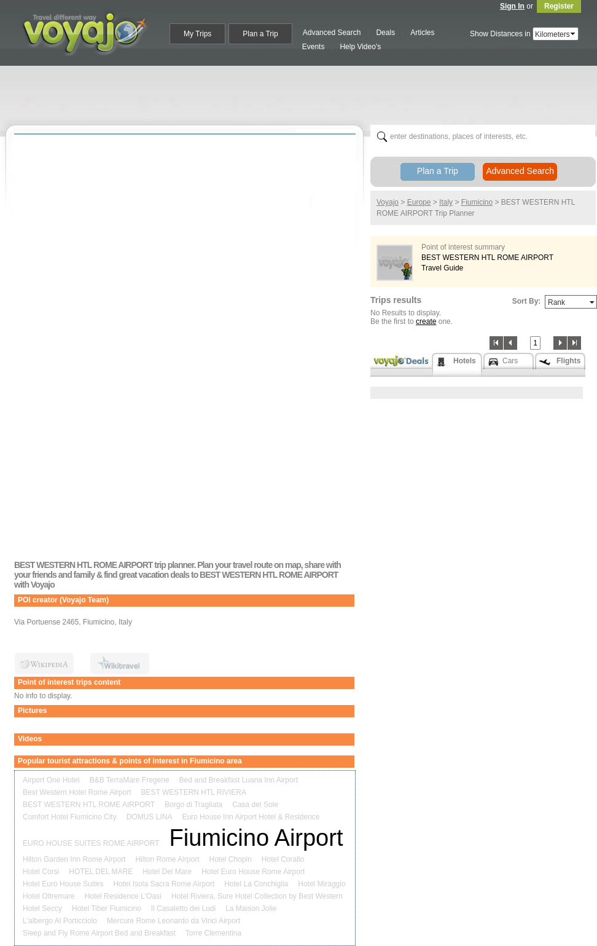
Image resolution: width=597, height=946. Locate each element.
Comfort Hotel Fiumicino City (70, 817)
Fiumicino (477, 202)
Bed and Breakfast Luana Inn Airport (238, 780)
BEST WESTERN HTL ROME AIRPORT (89, 804)
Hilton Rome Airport (167, 859)
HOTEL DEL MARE (101, 871)
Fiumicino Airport (256, 838)
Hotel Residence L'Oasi (123, 896)
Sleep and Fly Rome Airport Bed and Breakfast (99, 933)
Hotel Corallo (283, 859)
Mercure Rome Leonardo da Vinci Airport (173, 920)
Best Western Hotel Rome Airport (77, 792)
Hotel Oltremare (49, 896)
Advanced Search (520, 171)
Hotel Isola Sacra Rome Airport (163, 884)
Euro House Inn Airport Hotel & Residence (250, 817)
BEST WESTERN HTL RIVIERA (193, 792)
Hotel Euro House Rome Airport (253, 871)
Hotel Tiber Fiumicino (106, 908)
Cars (510, 361)
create (426, 321)
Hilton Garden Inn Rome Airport (74, 859)
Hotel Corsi (41, 871)
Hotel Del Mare (167, 871)
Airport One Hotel (51, 780)
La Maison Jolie (250, 908)
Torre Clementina (213, 933)
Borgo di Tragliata (193, 804)
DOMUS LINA (150, 817)
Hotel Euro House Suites (63, 884)
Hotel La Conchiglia (256, 884)
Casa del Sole (255, 804)
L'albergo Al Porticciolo (60, 920)
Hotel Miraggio (321, 884)
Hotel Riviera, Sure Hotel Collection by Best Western (257, 896)
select (574, 34)
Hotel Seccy (42, 908)
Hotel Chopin (230, 859)
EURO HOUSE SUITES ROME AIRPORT (91, 843)
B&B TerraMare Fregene (130, 780)
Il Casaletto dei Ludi (183, 908)
